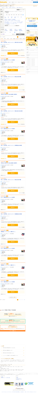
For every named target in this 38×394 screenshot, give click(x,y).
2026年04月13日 (33, 59)
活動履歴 (13, 2)
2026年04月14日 (29, 61)
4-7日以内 (13, 19)
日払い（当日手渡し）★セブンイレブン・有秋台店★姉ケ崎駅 (11, 76)
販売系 (28, 51)
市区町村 (23, 9)
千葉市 (21, 366)
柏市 (5, 366)
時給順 (8, 38)
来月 (11, 17)
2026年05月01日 (33, 65)
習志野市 (8, 366)
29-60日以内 (15, 20)
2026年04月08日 (33, 60)
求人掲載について (32, 0)
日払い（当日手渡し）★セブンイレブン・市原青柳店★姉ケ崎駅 (11, 145)
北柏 (11, 369)
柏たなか (13, 369)
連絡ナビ (10, 2)
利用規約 (17, 377)
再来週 (5, 17)
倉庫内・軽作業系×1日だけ (20, 7)
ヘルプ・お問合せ (36, 0)
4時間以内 (11, 30)
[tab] (29, 19)
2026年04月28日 (33, 64)
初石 (3, 369)
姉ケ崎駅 (5, 79)
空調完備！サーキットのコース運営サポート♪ (8, 231)
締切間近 (11, 29)
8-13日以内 (6, 20)
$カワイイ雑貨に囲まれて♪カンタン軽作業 (8, 128)
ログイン (35, 27)
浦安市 (13, 366)
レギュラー (22, 2)
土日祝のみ (6, 30)
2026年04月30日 (29, 65)
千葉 (27, 70)
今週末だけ (7, 7)
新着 (5, 29)
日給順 (11, 38)
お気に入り (19, 2)
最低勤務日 (17, 38)
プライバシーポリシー (18, 378)
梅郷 (18, 369)
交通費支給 (16, 30)
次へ (24, 299)
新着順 (4, 38)
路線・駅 (21, 9)
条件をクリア (13, 34)
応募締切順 (21, 38)
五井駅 (4, 45)
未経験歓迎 (21, 30)
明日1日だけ (3, 7)
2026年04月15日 (33, 61)
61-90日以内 (18, 20)
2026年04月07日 (29, 60)
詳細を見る (13, 53)
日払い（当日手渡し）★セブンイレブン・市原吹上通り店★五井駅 (11, 42)
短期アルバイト (12, 374)
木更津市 (1, 367)
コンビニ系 (11, 23)
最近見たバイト (34, 18)
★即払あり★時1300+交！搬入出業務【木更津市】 (9, 94)
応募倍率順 (24, 38)
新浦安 (22, 369)
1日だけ (6, 19)
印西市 (3, 366)
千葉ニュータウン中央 (7, 369)
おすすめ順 (2, 38)
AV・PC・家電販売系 (7, 23)
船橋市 (18, 366)
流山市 (0, 366)
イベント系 (3, 233)
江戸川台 (1, 369)
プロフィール (15, 2)
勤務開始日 (14, 38)
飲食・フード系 (15, 23)
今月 (8, 17)
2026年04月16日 (29, 59)
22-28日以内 (12, 20)
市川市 (16, 366)
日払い (16, 29)
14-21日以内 (9, 20)
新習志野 (16, 369)
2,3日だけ (9, 19)
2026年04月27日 (29, 64)
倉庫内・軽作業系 (4, 96)
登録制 (20, 29)
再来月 (15, 17)
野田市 (11, 366)
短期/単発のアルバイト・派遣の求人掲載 (5, 377)
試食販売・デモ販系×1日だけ (12, 7)
